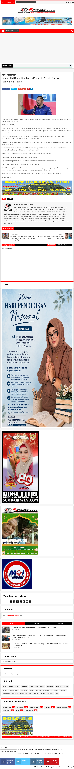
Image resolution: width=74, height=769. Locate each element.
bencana (38, 690)
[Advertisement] (37, 47)
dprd (31, 686)
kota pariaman (34, 707)
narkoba (5, 690)
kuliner (56, 690)
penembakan (6, 693)
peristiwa (59, 686)
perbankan (23, 693)
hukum (17, 686)
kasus (66, 686)
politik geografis (39, 693)
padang (47, 707)
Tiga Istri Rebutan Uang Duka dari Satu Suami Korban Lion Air (34, 627)
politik (10, 198)
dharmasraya (6, 707)
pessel (17, 710)
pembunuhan (14, 690)
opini (31, 690)
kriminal (24, 686)
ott (30, 693)
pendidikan (24, 690)
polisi (11, 686)
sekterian (50, 693)
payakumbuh (6, 710)
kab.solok (20, 707)
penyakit (15, 693)
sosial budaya (47, 690)
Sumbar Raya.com (12, 616)
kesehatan (50, 686)
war (57, 693)
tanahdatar (29, 710)
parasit (63, 690)
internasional (39, 686)
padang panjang (62, 707)
